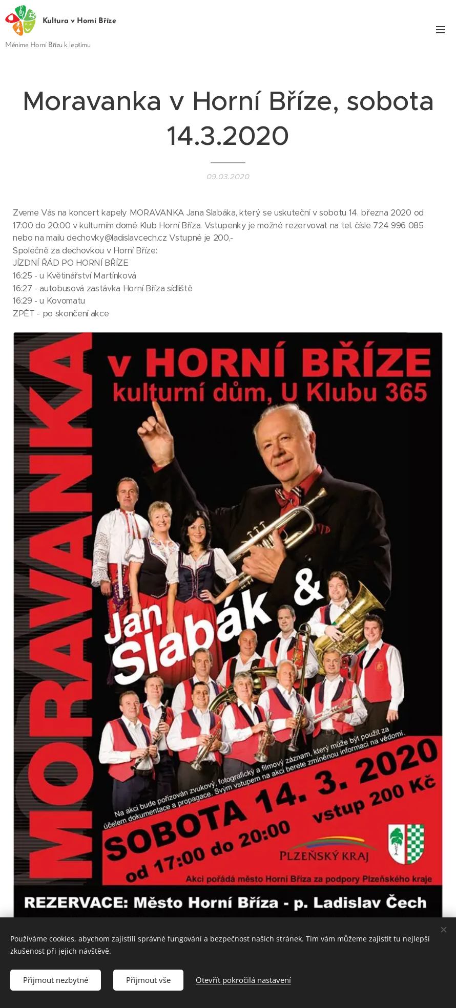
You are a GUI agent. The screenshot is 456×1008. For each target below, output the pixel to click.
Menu (440, 29)
